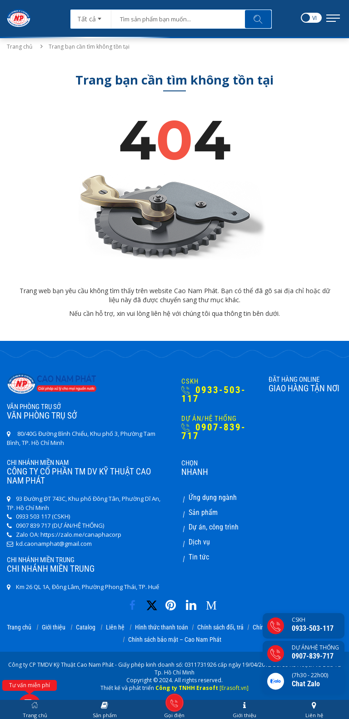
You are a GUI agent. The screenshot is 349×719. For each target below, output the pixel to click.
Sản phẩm (203, 512)
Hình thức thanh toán (161, 627)
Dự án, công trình (214, 527)
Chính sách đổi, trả (220, 627)
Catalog (85, 627)
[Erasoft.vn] (234, 688)
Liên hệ (115, 627)
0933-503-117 (213, 394)
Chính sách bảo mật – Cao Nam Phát (174, 639)
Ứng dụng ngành (213, 497)
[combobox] (90, 16)
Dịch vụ (199, 542)
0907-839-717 (213, 431)
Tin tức (199, 557)
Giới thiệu (53, 627)
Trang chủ (19, 46)
